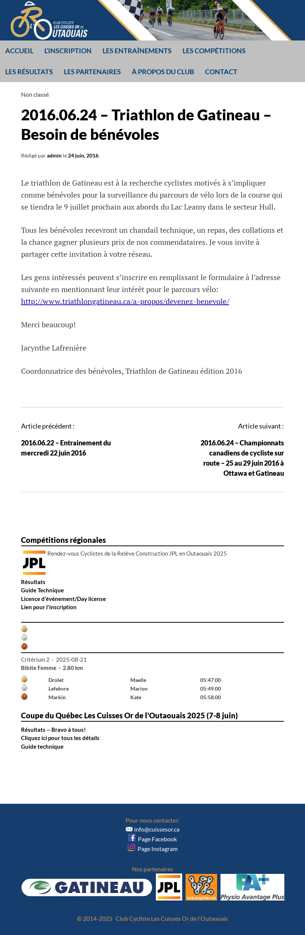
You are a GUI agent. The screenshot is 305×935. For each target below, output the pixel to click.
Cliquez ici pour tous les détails (60, 737)
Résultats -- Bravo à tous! (53, 729)
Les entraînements (137, 50)
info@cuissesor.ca (157, 829)
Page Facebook (152, 838)
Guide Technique (42, 590)
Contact (221, 71)
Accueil (19, 50)
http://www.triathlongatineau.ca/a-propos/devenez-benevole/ (125, 301)
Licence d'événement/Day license (63, 598)
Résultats (33, 581)
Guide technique (42, 746)
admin (54, 155)
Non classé (35, 94)
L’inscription (68, 50)
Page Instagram (153, 848)
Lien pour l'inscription (49, 607)
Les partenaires (92, 71)
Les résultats (29, 71)
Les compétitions (214, 50)
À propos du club (163, 71)
